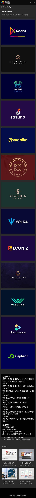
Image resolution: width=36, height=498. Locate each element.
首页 (2, 7)
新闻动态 (8, 7)
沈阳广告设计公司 (7, 15)
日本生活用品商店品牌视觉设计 (16, 438)
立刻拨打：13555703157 (18, 495)
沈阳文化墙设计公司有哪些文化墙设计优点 (16, 482)
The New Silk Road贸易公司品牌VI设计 (18, 439)
